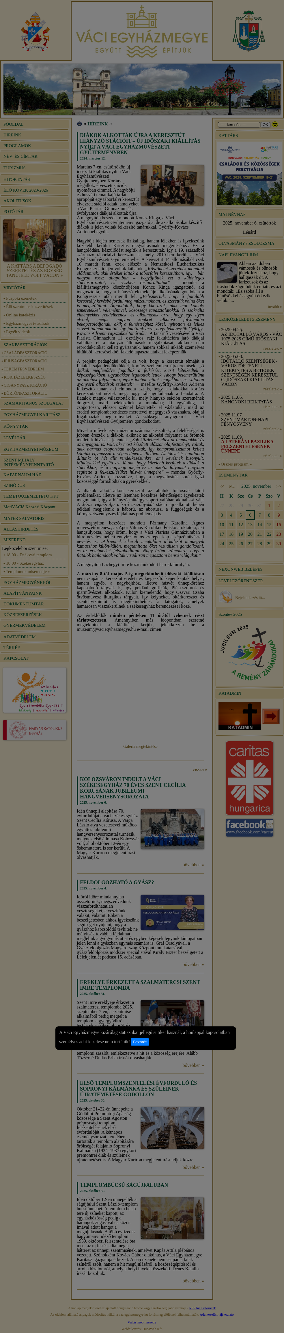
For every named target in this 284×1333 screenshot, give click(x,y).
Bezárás (140, 1042)
